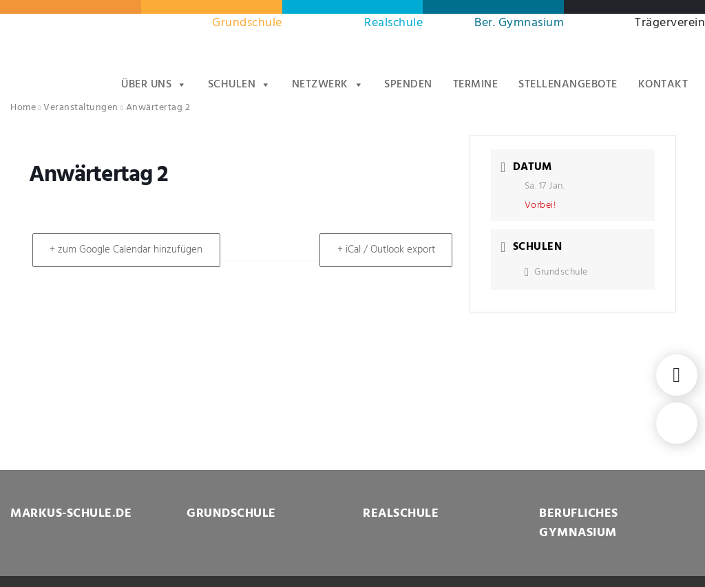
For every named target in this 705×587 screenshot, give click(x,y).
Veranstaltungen (80, 108)
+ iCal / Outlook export (383, 250)
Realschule (393, 23)
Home (23, 108)
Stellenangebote (568, 85)
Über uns (154, 84)
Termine (475, 85)
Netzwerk (328, 84)
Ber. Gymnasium (519, 23)
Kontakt (663, 85)
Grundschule (247, 23)
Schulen (239, 84)
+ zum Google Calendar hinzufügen (128, 250)
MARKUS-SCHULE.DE (70, 514)
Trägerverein (670, 23)
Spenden (408, 85)
